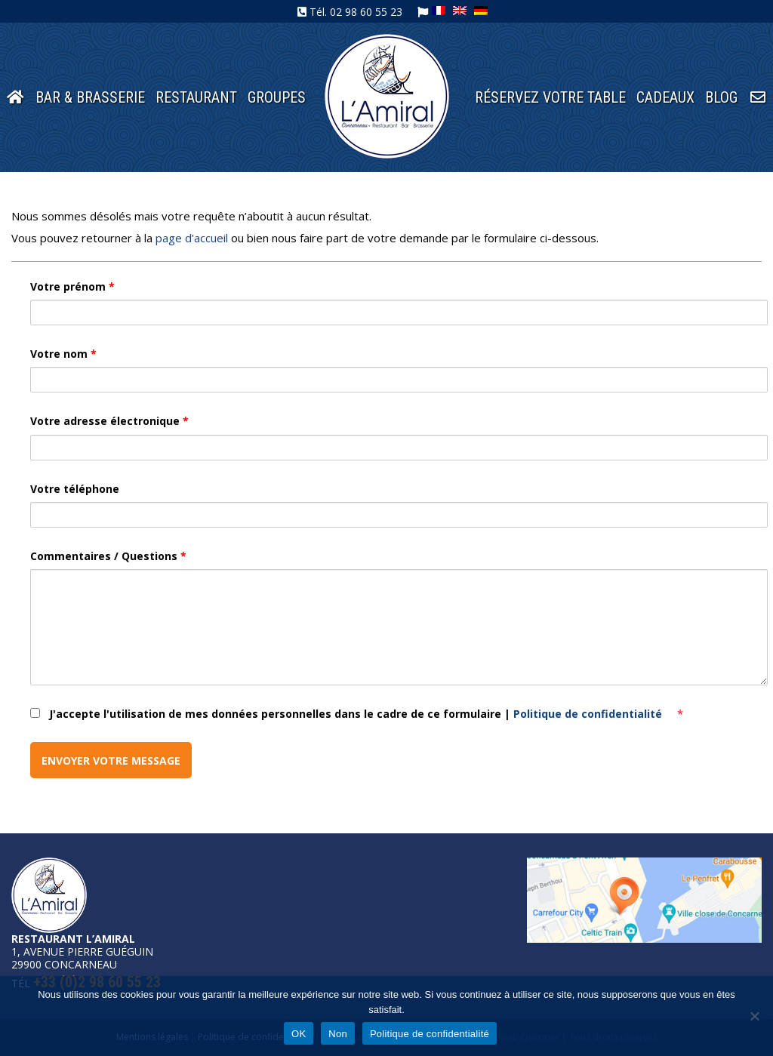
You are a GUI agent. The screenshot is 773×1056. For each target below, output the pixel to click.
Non (337, 1033)
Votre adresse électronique (109, 421)
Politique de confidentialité (589, 714)
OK (298, 1033)
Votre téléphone (74, 489)
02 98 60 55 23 (366, 12)
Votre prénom (72, 286)
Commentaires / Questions (108, 556)
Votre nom (63, 353)
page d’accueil (192, 237)
